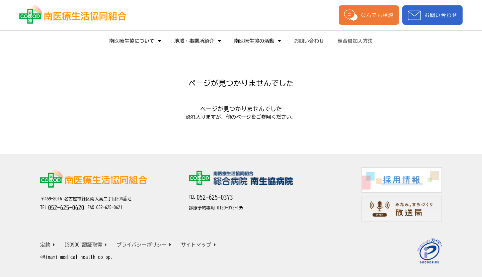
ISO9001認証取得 (86, 244)
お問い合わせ (432, 15)
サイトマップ (198, 244)
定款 (47, 244)
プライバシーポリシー (143, 244)
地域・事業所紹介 (197, 40)
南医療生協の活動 (257, 40)
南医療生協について (135, 40)
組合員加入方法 (355, 40)
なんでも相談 (369, 15)
